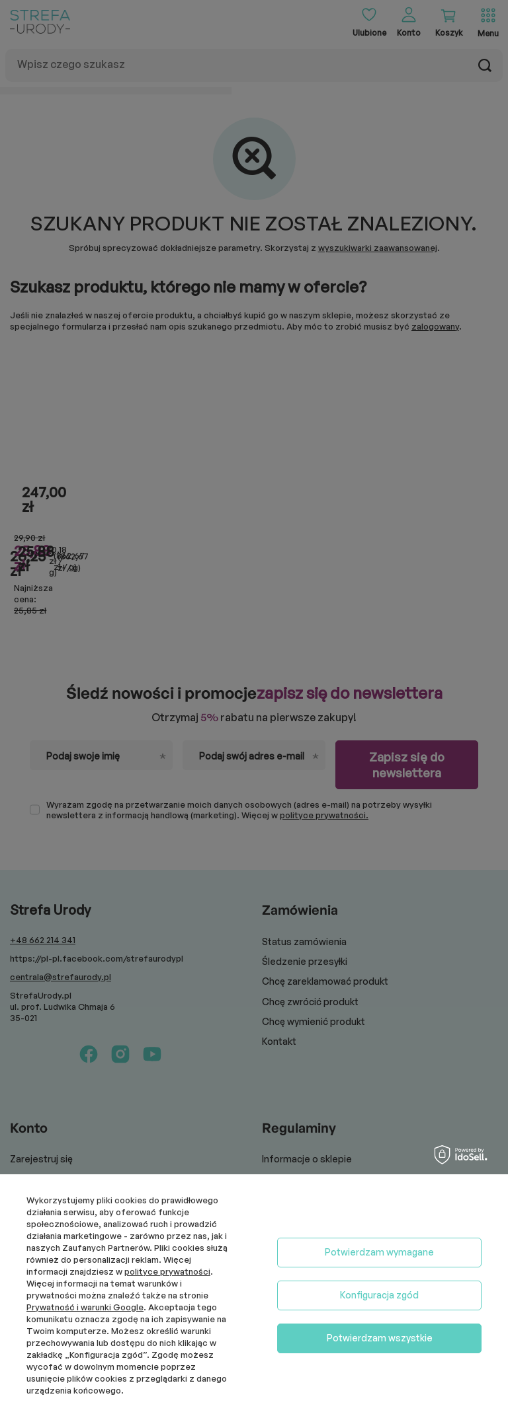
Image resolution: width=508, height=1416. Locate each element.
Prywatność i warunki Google (85, 1307)
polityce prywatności (167, 1271)
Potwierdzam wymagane (379, 1251)
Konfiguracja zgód (379, 1294)
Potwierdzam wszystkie (380, 1337)
